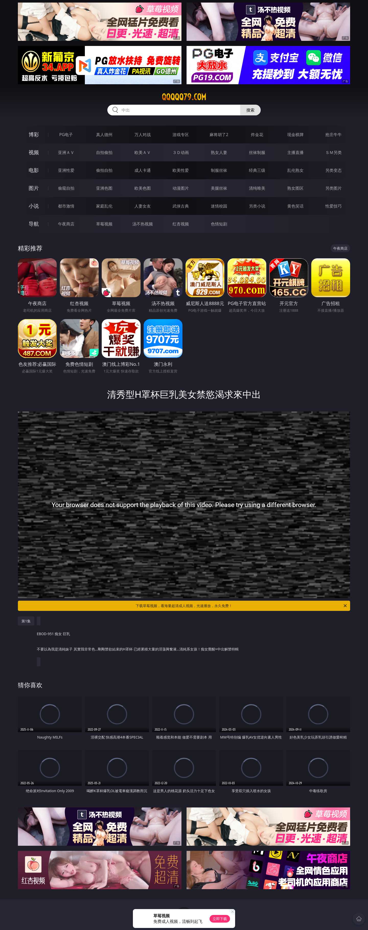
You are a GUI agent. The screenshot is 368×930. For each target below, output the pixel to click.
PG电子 (66, 134)
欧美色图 (142, 188)
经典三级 (257, 170)
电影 (34, 170)
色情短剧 (219, 224)
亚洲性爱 (66, 170)
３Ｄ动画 (180, 152)
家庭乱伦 (104, 206)
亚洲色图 (104, 188)
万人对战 (142, 134)
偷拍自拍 (104, 170)
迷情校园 (219, 206)
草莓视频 (104, 224)
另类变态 (333, 170)
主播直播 (295, 152)
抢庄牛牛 (333, 134)
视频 (34, 152)
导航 (34, 223)
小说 (34, 205)
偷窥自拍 (66, 188)
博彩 (34, 134)
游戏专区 (180, 134)
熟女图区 (295, 188)
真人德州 (104, 134)
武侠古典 (180, 206)
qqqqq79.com (184, 97)
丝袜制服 (257, 152)
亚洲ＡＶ (66, 152)
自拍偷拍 (104, 152)
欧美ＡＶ (142, 152)
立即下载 (220, 918)
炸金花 (257, 134)
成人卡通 (142, 170)
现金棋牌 (295, 134)
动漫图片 (180, 188)
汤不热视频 (142, 224)
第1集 (26, 621)
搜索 (250, 110)
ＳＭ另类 (333, 152)
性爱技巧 (333, 206)
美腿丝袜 (219, 188)
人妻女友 (142, 206)
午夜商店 (66, 224)
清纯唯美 (257, 188)
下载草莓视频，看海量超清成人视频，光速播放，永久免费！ (242, 606)
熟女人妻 (219, 152)
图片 (34, 188)
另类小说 (257, 206)
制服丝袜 (219, 170)
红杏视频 (180, 224)
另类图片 (333, 188)
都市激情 (66, 206)
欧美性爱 (180, 170)
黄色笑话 (295, 206)
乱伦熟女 (295, 170)
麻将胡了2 (219, 134)
